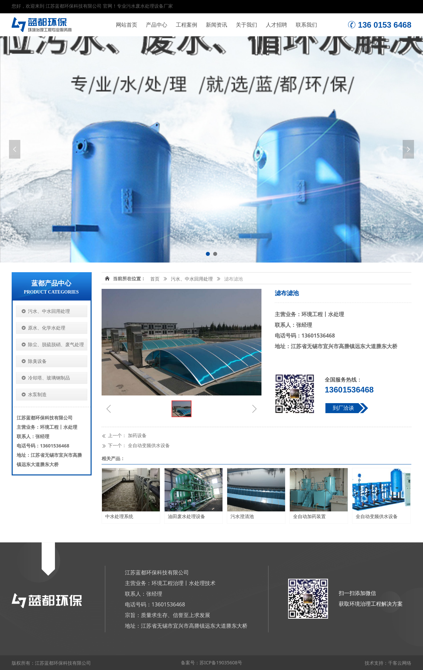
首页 (155, 279)
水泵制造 (37, 394)
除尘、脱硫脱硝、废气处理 (56, 344)
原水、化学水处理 (46, 328)
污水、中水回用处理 (192, 279)
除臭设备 (37, 361)
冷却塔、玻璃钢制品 (49, 377)
